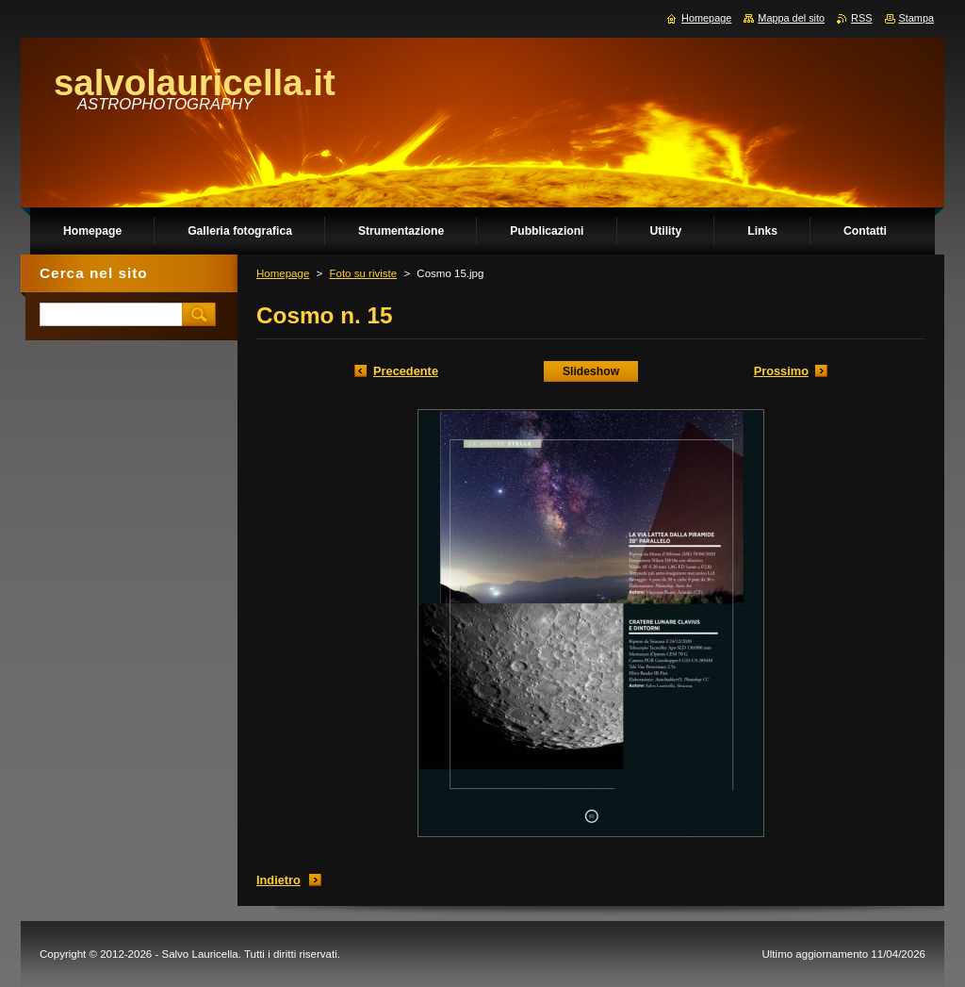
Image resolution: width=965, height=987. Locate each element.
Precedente (405, 371)
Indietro (278, 880)
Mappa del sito (791, 18)
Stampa (916, 18)
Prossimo (781, 371)
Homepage (282, 273)
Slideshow (591, 371)
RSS (861, 18)
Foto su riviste (363, 273)
